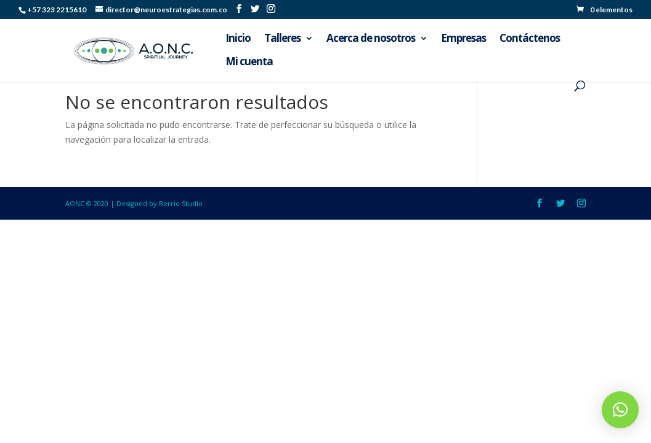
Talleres (282, 39)
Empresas (463, 39)
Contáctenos (529, 39)
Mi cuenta (249, 62)
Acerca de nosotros (370, 39)
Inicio (238, 39)
